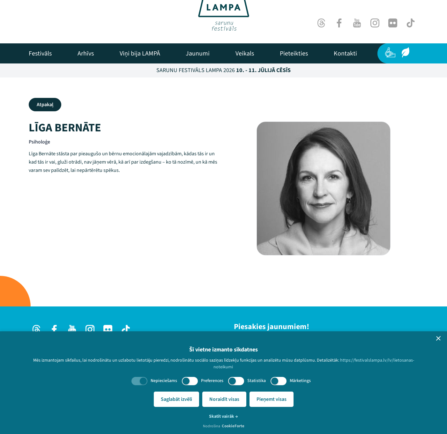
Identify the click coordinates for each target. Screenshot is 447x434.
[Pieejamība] (390, 52)
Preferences (212, 381)
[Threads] (321, 23)
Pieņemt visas (272, 399)
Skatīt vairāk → (223, 416)
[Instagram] (375, 23)
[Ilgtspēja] (405, 52)
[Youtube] (357, 23)
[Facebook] (339, 23)
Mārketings (300, 381)
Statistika (256, 381)
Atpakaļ (45, 104)
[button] (438, 338)
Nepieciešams (164, 381)
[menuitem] (40, 53)
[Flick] (392, 23)
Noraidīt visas (224, 399)
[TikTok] (410, 23)
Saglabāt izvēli (176, 399)
